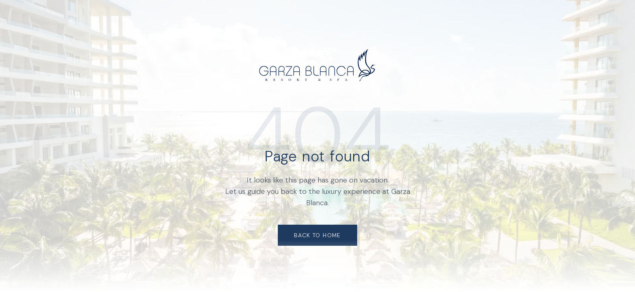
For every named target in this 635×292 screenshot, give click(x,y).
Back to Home (317, 235)
